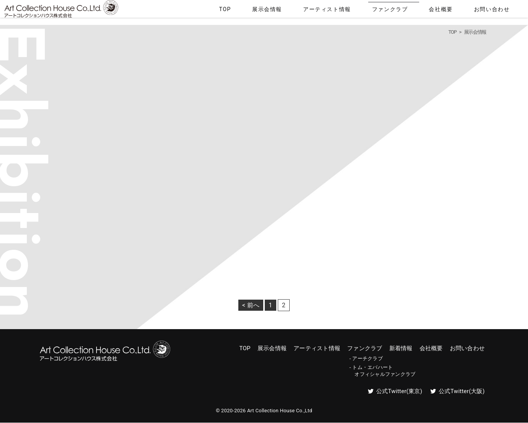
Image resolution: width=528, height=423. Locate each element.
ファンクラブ (427, 11)
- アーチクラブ (366, 358)
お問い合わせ (501, 11)
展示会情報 (335, 11)
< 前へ (250, 305)
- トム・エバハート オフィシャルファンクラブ (382, 370)
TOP (307, 11)
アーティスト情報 (380, 11)
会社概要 (464, 11)
